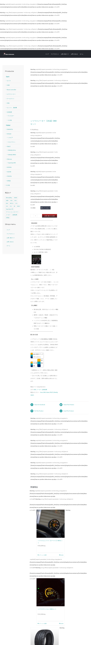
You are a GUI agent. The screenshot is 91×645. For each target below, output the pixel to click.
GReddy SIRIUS (12, 154)
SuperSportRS (12, 162)
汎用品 (9, 180)
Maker (48, 392)
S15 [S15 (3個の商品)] (11, 206)
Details (61, 555)
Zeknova (9, 159)
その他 (10, 120)
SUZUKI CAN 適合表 (40, 362)
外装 (8, 103)
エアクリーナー (11, 94)
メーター (39, 389)
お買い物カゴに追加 (49, 215)
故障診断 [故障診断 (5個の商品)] (15, 214)
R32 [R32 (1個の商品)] (11, 200)
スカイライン (11, 142)
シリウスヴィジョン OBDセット (47, 609)
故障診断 (44, 389)
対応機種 (33, 208)
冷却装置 (9, 112)
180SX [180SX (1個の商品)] (15, 197)
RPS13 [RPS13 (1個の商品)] (11, 203)
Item (41, 392)
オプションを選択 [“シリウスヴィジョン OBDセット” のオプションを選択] (43, 623)
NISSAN (9, 134)
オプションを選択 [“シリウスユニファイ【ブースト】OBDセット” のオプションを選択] (43, 555)
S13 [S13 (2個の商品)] (16, 203)
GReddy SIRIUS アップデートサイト (37, 355)
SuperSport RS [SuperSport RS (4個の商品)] (9, 209)
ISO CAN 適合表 (34, 364)
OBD (34, 389)
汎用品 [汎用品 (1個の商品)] (7, 217)
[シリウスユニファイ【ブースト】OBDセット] (50, 524)
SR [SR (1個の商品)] (14, 206)
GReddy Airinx (12, 150)
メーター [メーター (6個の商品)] (8, 214)
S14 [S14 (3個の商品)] (7, 206)
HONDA (9, 167)
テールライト (10, 98)
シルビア (10, 137)
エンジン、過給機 (12, 107)
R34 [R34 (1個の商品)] (7, 203)
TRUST (51, 392)
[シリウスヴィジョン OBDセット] (50, 592)
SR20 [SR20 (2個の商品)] (18, 206)
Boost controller (11, 89)
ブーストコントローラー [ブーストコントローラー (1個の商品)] (12, 212)
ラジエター (11, 115)
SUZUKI (9, 171)
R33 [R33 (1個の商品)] (16, 200)
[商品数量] (35, 215)
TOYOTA (9, 176)
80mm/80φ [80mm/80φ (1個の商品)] (9, 197)
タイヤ (9, 80)
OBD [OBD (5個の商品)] (7, 200)
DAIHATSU (10, 129)
